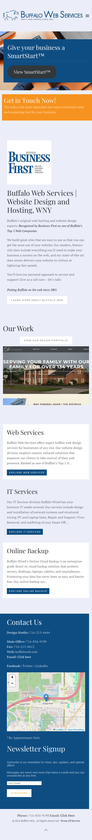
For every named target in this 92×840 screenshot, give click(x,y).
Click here (24, 657)
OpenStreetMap (75, 729)
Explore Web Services (27, 472)
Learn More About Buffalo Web (37, 300)
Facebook (13, 666)
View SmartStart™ (32, 72)
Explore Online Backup (28, 591)
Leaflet (58, 729)
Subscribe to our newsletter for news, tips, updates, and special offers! (46, 779)
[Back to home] (44, 16)
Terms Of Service (70, 821)
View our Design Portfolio (46, 340)
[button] (87, 16)
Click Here (67, 815)
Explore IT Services (25, 531)
